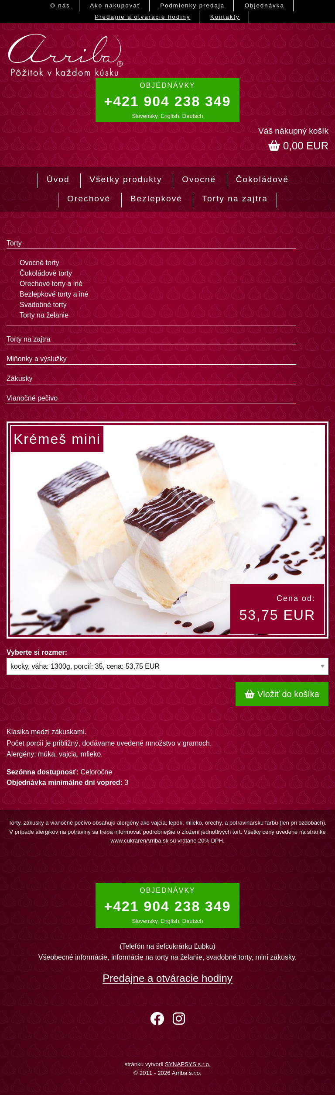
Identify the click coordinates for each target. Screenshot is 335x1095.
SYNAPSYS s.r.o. (187, 1064)
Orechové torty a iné (51, 283)
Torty (14, 243)
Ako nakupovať (115, 5)
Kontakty (225, 17)
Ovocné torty (39, 262)
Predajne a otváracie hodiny (142, 17)
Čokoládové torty (46, 273)
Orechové (88, 198)
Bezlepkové (156, 198)
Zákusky (20, 378)
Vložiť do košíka (282, 694)
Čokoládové (262, 179)
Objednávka (264, 5)
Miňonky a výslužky (37, 359)
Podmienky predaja (192, 5)
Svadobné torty (43, 304)
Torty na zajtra (235, 198)
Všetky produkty (125, 179)
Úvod (58, 179)
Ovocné (199, 179)
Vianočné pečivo (32, 398)
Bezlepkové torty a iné (54, 294)
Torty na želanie (44, 315)
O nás (60, 5)
